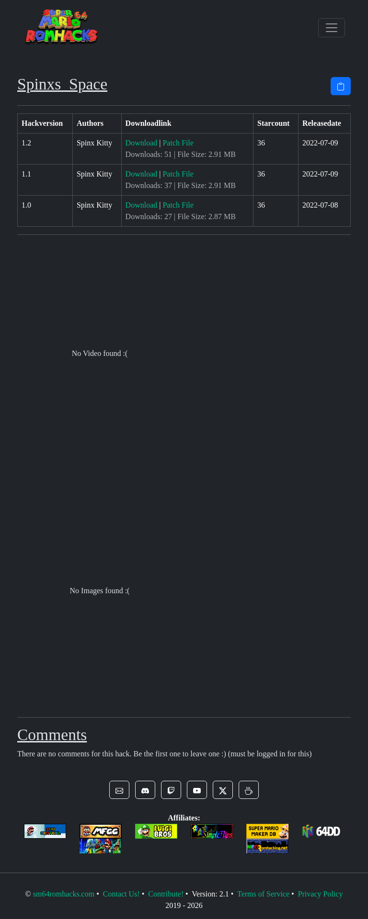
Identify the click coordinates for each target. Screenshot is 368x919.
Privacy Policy (320, 894)
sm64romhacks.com (63, 894)
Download (142, 143)
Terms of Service (263, 894)
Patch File (177, 143)
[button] (119, 790)
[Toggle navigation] (331, 27)
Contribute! (166, 894)
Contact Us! (121, 894)
